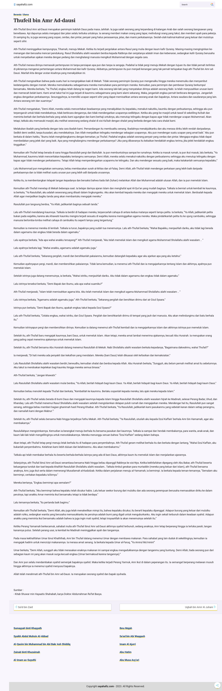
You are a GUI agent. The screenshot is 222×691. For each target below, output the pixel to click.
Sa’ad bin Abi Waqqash (132, 636)
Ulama (26, 14)
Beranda (17, 14)
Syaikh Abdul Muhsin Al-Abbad (31, 636)
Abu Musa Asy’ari (129, 660)
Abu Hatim (126, 652)
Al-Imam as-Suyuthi (25, 660)
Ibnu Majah (126, 628)
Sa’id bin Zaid (24, 607)
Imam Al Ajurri (128, 644)
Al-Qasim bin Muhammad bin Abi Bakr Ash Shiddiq (42, 644)
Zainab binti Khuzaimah (27, 652)
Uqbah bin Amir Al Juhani (200, 607)
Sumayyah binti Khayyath (28, 628)
